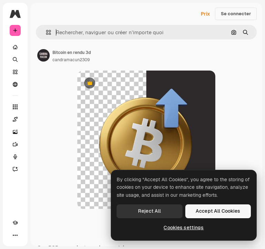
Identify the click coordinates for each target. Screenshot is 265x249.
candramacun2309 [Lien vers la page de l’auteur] (71, 60)
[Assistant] (15, 169)
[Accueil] (15, 47)
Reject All (149, 211)
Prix (205, 14)
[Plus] (15, 235)
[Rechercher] (15, 59)
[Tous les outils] (15, 106)
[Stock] (15, 71)
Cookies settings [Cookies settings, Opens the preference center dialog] (184, 227)
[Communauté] (15, 84)
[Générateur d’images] (15, 131)
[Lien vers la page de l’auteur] (43, 55)
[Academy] (15, 222)
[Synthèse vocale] (15, 156)
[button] (45, 32)
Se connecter (236, 14)
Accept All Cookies (218, 211)
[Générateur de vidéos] (15, 144)
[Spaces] (15, 119)
